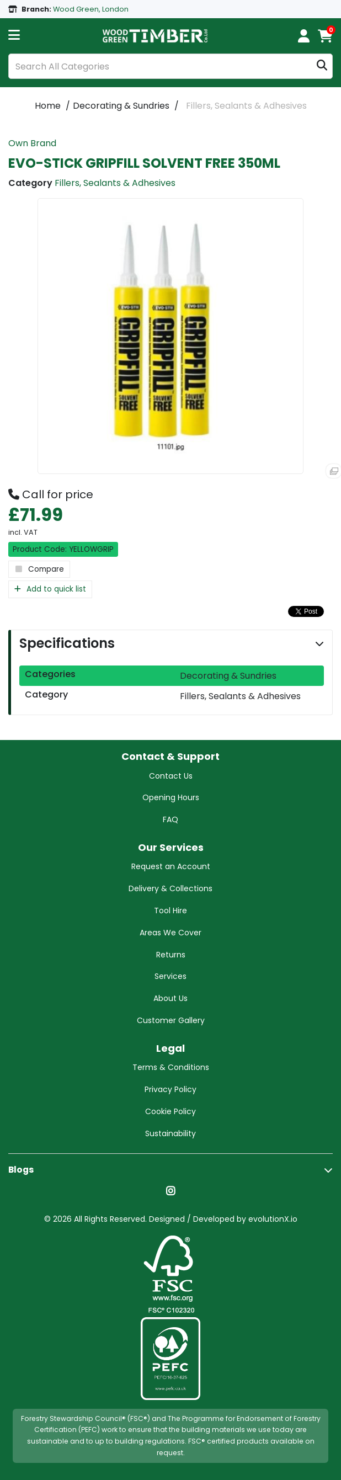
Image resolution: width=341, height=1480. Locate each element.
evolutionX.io (272, 1219)
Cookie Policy (170, 1111)
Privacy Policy (170, 1089)
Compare (39, 569)
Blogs (21, 1169)
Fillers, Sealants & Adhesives (246, 105)
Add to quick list (50, 589)
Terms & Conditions (170, 1067)
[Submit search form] (322, 66)
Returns (170, 954)
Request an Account (170, 866)
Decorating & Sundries (121, 105)
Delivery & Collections (170, 888)
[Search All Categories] (170, 66)
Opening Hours (170, 797)
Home (48, 105)
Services (170, 976)
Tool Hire (170, 910)
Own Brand (32, 143)
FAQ (170, 819)
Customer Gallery (171, 1020)
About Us (170, 998)
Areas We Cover (170, 932)
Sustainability (170, 1133)
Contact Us (171, 775)
